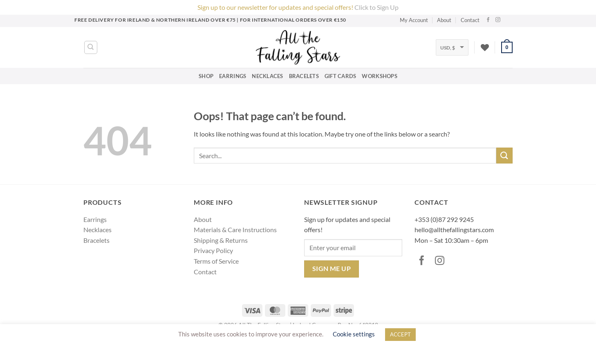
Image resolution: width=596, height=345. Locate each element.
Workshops (379, 76)
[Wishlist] (485, 47)
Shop (206, 76)
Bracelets (304, 76)
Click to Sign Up (376, 7)
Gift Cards (340, 76)
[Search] (90, 47)
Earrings (232, 76)
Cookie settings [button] (354, 334)
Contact (470, 20)
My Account (414, 20)
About (444, 20)
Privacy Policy (213, 250)
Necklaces (267, 76)
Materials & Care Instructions (235, 229)
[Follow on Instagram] (498, 20)
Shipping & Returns (221, 240)
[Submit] (504, 156)
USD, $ (447, 48)
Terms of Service (216, 261)
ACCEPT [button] (400, 334)
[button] (507, 47)
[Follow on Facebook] (489, 20)
